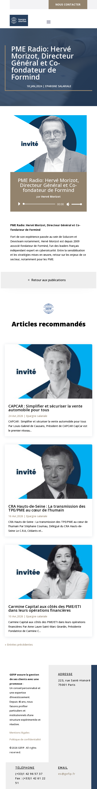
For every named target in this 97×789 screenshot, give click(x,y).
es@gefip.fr (66, 774)
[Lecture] (19, 204)
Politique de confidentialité (25, 739)
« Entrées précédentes (19, 644)
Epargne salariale (58, 86)
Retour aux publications (48, 280)
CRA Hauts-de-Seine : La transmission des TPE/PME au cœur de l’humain (46, 508)
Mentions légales (20, 732)
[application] (48, 204)
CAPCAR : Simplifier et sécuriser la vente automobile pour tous (45, 407)
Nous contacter (67, 4)
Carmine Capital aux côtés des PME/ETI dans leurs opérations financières (44, 608)
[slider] (75, 204)
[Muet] (68, 204)
